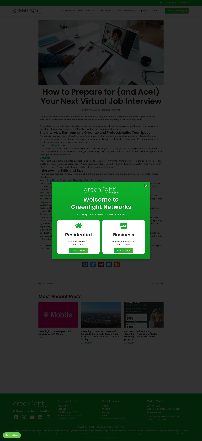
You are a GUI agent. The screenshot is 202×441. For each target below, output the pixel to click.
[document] (101, 220)
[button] (146, 185)
